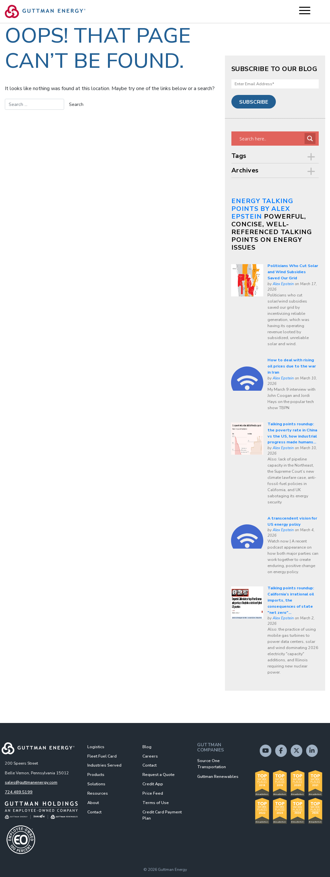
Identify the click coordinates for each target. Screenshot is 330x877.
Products (95, 774)
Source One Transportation (211, 763)
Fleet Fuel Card (102, 756)
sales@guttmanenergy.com (31, 782)
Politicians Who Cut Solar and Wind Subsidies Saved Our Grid (292, 272)
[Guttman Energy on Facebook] (281, 751)
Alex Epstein (283, 284)
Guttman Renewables (217, 776)
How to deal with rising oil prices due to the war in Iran (291, 366)
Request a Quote (158, 774)
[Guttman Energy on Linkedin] (312, 751)
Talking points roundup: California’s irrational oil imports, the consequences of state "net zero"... (290, 600)
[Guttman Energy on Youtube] (265, 751)
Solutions (96, 784)
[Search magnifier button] (310, 138)
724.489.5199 (19, 792)
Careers (150, 756)
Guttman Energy (172, 869)
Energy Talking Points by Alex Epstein (262, 209)
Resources (97, 793)
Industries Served (104, 765)
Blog (146, 746)
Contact (94, 812)
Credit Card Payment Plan (162, 815)
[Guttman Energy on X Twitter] (296, 751)
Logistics (95, 746)
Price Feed (152, 793)
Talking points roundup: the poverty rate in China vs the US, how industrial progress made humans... (292, 433)
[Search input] (271, 138)
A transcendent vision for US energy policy (292, 521)
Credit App (152, 784)
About (93, 802)
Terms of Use (155, 802)
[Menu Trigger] (305, 10)
